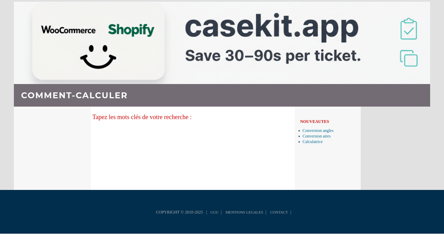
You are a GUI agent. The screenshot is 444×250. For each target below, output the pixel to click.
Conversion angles (317, 130)
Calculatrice (312, 141)
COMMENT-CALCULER (74, 95)
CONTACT (279, 212)
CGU (214, 212)
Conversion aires (316, 136)
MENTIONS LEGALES (244, 212)
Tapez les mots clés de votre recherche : (141, 117)
